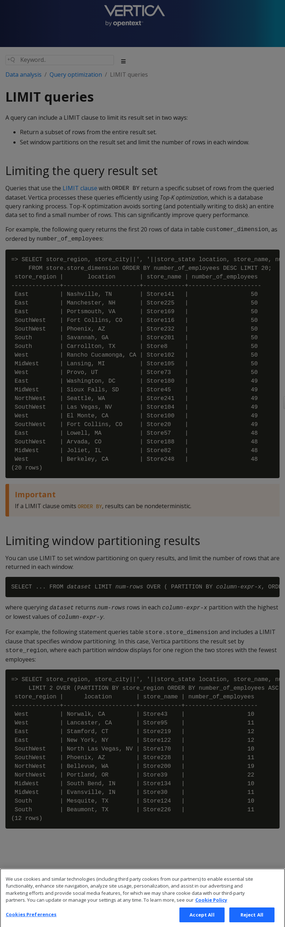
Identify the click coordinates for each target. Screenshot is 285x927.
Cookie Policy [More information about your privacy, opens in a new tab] (211, 906)
